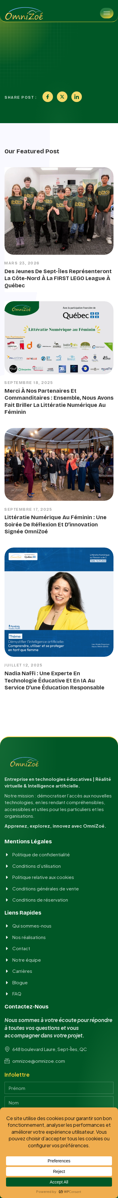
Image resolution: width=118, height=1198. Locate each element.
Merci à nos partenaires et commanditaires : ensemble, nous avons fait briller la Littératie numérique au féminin (59, 401)
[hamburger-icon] (106, 13)
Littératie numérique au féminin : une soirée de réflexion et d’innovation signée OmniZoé (56, 524)
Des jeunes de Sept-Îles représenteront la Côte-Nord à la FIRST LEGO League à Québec (58, 278)
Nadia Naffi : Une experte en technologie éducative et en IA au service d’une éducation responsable (54, 680)
